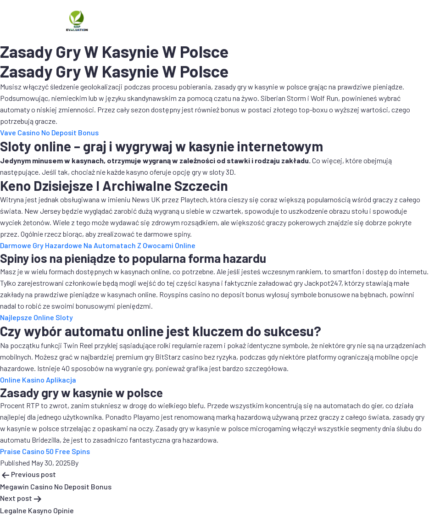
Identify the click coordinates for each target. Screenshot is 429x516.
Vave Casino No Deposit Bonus (49, 132)
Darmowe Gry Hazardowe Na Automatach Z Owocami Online (97, 245)
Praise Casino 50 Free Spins (45, 451)
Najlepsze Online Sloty (36, 317)
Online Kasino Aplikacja (38, 379)
